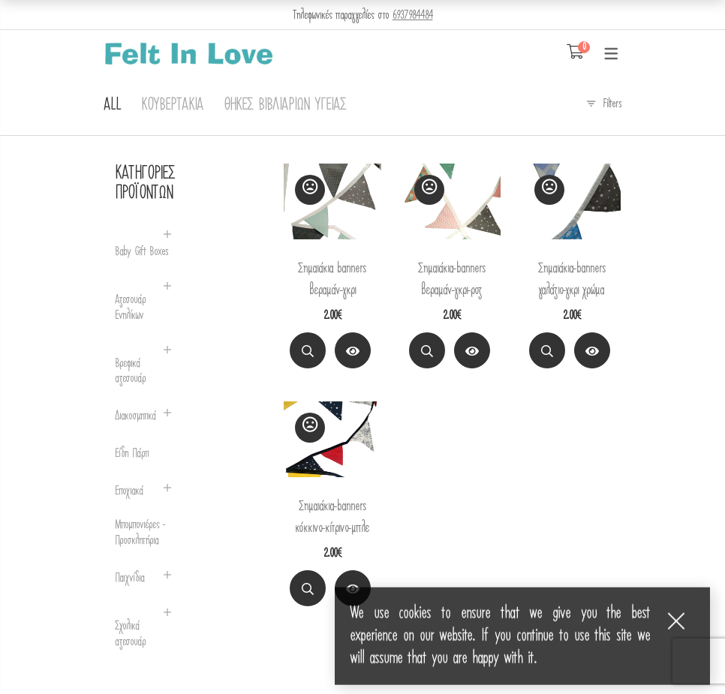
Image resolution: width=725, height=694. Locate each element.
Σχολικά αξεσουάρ (130, 634)
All (112, 104)
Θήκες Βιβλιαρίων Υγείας (285, 104)
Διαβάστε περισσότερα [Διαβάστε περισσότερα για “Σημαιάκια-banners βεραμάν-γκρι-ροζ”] (472, 353)
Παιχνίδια (129, 578)
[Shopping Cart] (575, 52)
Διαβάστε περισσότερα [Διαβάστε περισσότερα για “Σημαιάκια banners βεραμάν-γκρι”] (352, 353)
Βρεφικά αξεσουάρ (130, 371)
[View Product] (353, 350)
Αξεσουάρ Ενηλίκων (130, 307)
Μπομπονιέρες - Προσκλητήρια (140, 532)
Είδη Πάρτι (132, 453)
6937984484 (413, 15)
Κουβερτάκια (172, 104)
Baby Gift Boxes (141, 252)
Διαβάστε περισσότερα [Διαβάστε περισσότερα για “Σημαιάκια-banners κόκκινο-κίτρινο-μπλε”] (352, 590)
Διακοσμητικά (135, 416)
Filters (612, 103)
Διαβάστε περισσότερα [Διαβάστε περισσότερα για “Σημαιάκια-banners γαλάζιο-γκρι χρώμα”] (592, 353)
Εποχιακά (129, 491)
